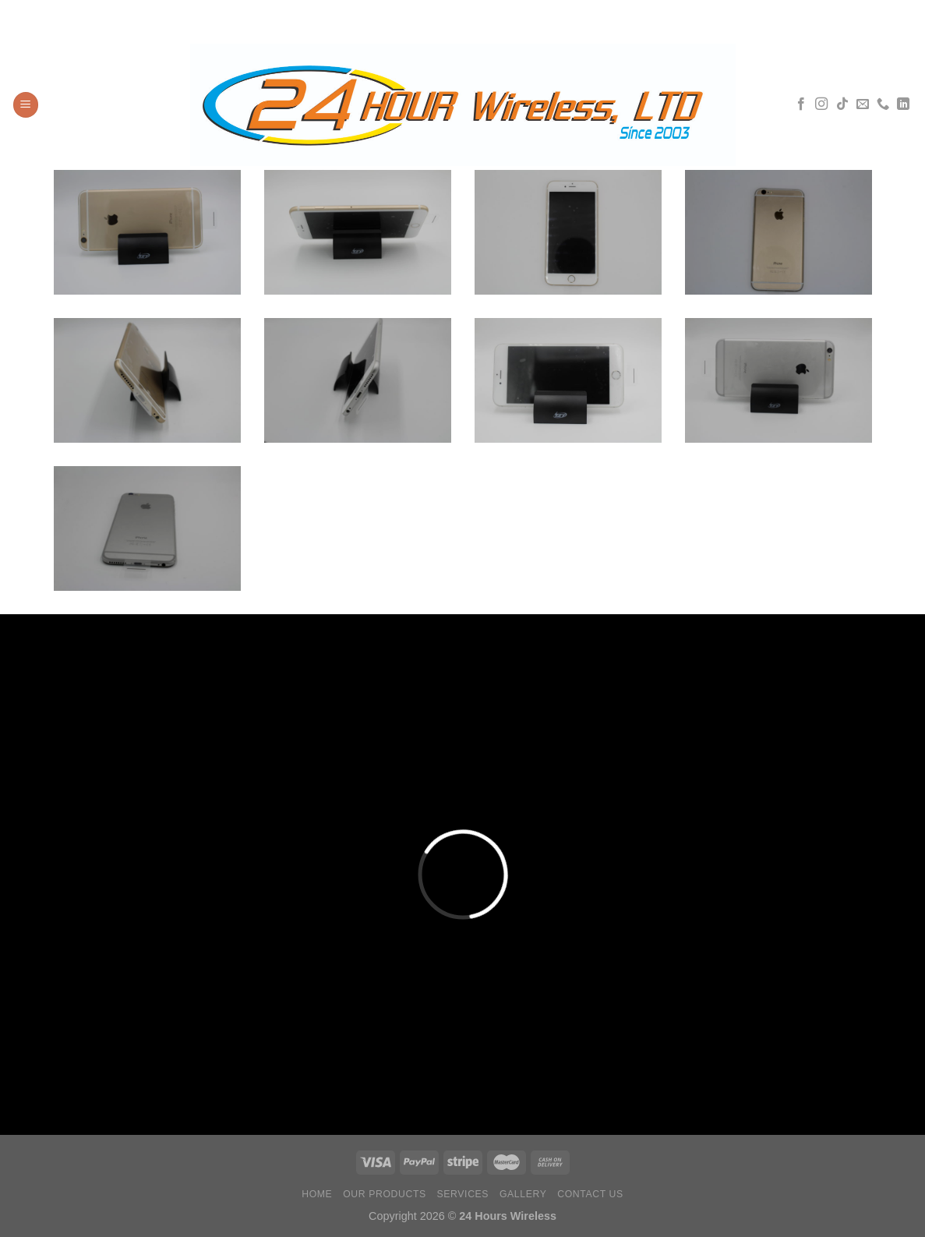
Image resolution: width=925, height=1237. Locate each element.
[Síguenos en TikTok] (842, 104)
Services (463, 1194)
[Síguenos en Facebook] (801, 104)
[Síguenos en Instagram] (821, 104)
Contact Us (590, 1194)
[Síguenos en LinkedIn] (903, 104)
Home (317, 1194)
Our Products (384, 1194)
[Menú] (25, 105)
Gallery (523, 1194)
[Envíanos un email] (862, 104)
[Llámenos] (883, 104)
